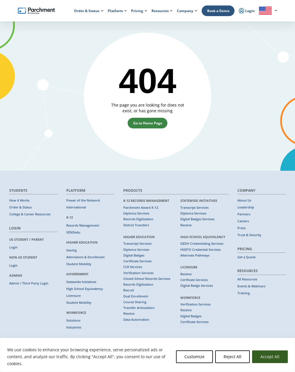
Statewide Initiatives (81, 282)
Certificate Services (137, 261)
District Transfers (136, 225)
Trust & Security (249, 235)
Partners (243, 214)
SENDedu (73, 232)
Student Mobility (78, 264)
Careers (243, 221)
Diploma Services (136, 213)
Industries (73, 327)
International (76, 207)
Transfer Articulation (138, 308)
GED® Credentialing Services (201, 244)
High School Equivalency (84, 289)
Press (241, 228)
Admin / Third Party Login (28, 283)
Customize (194, 356)
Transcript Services (137, 244)
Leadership (245, 207)
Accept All (269, 356)
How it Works (19, 200)
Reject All (232, 356)
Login (13, 247)
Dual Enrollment (135, 296)
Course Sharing (134, 302)
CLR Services (132, 267)
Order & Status (20, 207)
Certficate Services (194, 280)
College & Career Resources (29, 214)
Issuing (71, 250)
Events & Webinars (251, 286)
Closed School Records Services (146, 279)
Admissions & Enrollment (85, 257)
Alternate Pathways (194, 255)
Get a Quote (246, 257)
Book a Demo (218, 10)
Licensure (73, 296)
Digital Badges (133, 255)
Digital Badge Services (196, 286)
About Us (244, 200)
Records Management (82, 225)
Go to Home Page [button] (147, 123)
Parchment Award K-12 (140, 208)
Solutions (73, 320)
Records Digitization (138, 219)
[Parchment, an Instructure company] (36, 10)
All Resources (247, 279)
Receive (129, 314)
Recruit (128, 290)
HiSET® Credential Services (200, 250)
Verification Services (138, 273)
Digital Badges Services (197, 219)
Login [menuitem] (247, 11)
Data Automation (136, 320)
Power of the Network (83, 200)
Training (243, 293)
